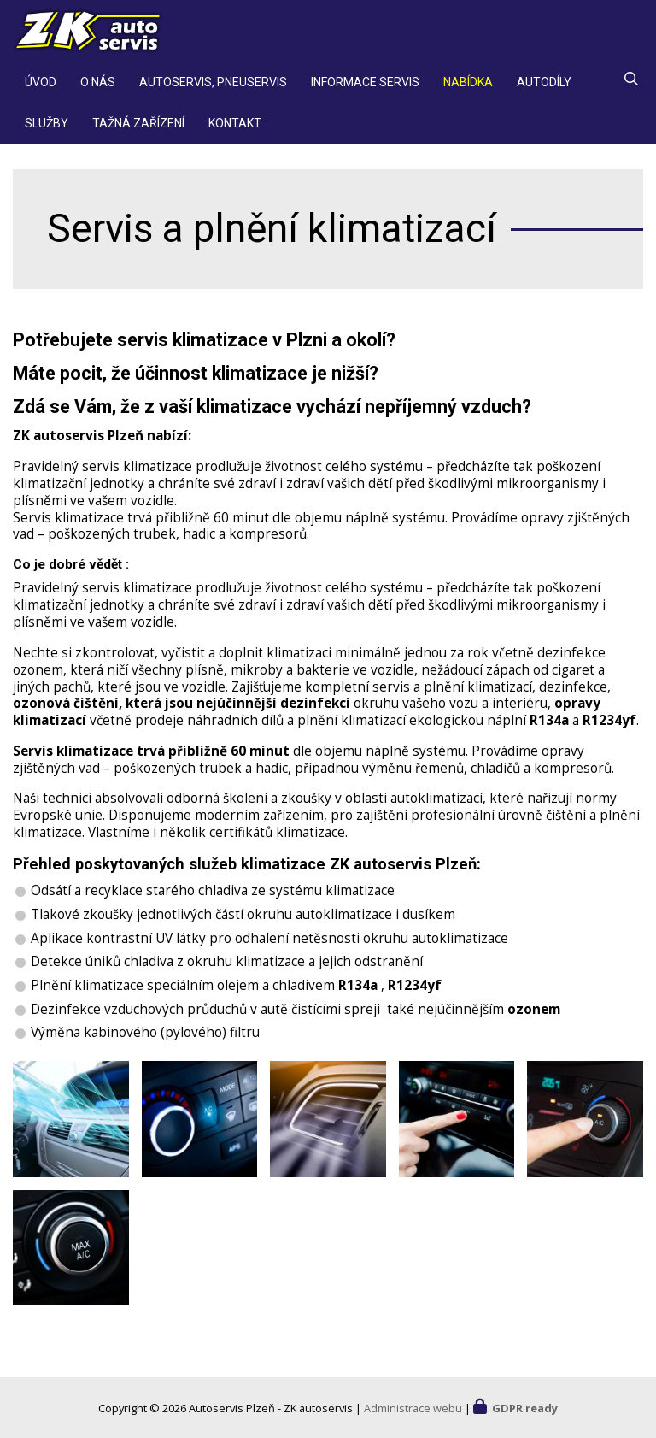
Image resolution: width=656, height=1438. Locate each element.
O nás (97, 89)
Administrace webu (413, 1408)
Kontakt (234, 130)
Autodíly (544, 89)
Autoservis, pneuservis (213, 89)
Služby (46, 130)
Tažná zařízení (138, 130)
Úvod (40, 89)
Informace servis (365, 89)
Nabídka (468, 89)
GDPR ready (525, 1408)
